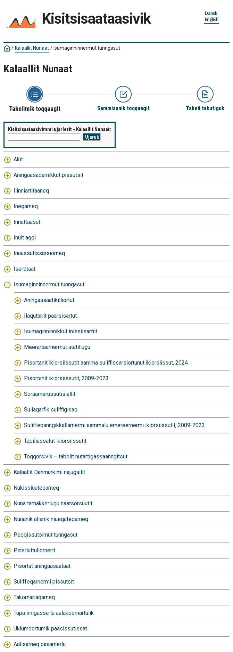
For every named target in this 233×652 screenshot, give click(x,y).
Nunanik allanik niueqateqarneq (51, 519)
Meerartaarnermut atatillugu (57, 347)
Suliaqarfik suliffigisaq (50, 409)
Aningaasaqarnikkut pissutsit (48, 175)
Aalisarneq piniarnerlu (40, 644)
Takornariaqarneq (34, 597)
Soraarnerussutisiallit (49, 394)
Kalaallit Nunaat (32, 48)
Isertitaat (24, 269)
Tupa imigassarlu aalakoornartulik (54, 613)
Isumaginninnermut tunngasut (86, 48)
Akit (18, 159)
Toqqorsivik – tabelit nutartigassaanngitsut (75, 456)
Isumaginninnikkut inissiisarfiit (60, 331)
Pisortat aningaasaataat (42, 566)
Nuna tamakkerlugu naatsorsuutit (53, 503)
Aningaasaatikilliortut (49, 300)
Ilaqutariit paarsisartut (50, 315)
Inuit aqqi (25, 237)
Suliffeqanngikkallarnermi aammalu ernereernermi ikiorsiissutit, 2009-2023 (114, 425)
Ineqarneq (26, 206)
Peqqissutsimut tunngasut (45, 534)
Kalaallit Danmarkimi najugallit (49, 472)
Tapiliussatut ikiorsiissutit (55, 441)
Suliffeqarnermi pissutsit (44, 581)
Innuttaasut (27, 222)
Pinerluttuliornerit (34, 550)
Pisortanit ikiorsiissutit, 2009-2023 (66, 378)
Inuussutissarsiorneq (39, 253)
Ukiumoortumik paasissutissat (50, 628)
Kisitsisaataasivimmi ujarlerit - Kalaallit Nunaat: (59, 129)
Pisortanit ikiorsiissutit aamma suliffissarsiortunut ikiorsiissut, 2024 (106, 362)
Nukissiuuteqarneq (36, 487)
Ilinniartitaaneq (31, 190)
